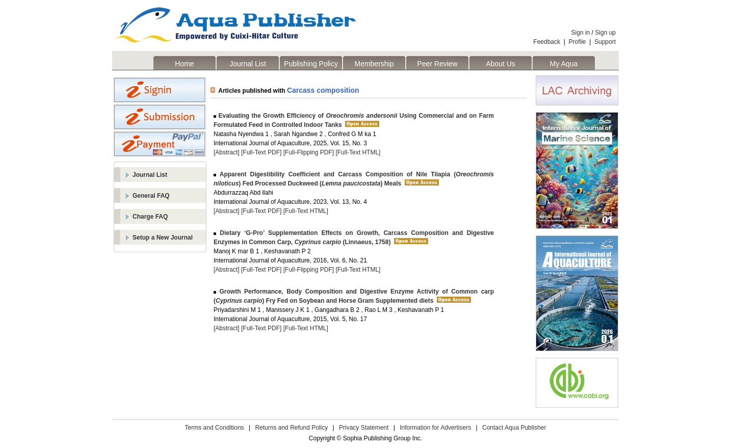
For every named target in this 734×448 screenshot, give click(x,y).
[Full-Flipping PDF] (308, 152)
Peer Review (437, 64)
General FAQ (151, 195)
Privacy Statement (363, 427)
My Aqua (564, 64)
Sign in (580, 32)
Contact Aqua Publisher (514, 427)
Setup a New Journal (163, 237)
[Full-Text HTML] (357, 152)
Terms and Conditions (214, 427)
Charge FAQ (150, 216)
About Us (500, 64)
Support (605, 41)
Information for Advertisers (435, 427)
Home (184, 64)
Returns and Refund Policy (291, 427)
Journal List (247, 64)
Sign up (605, 32)
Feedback (546, 41)
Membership (374, 64)
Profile (577, 41)
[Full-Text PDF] (261, 152)
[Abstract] (227, 152)
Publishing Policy (311, 64)
